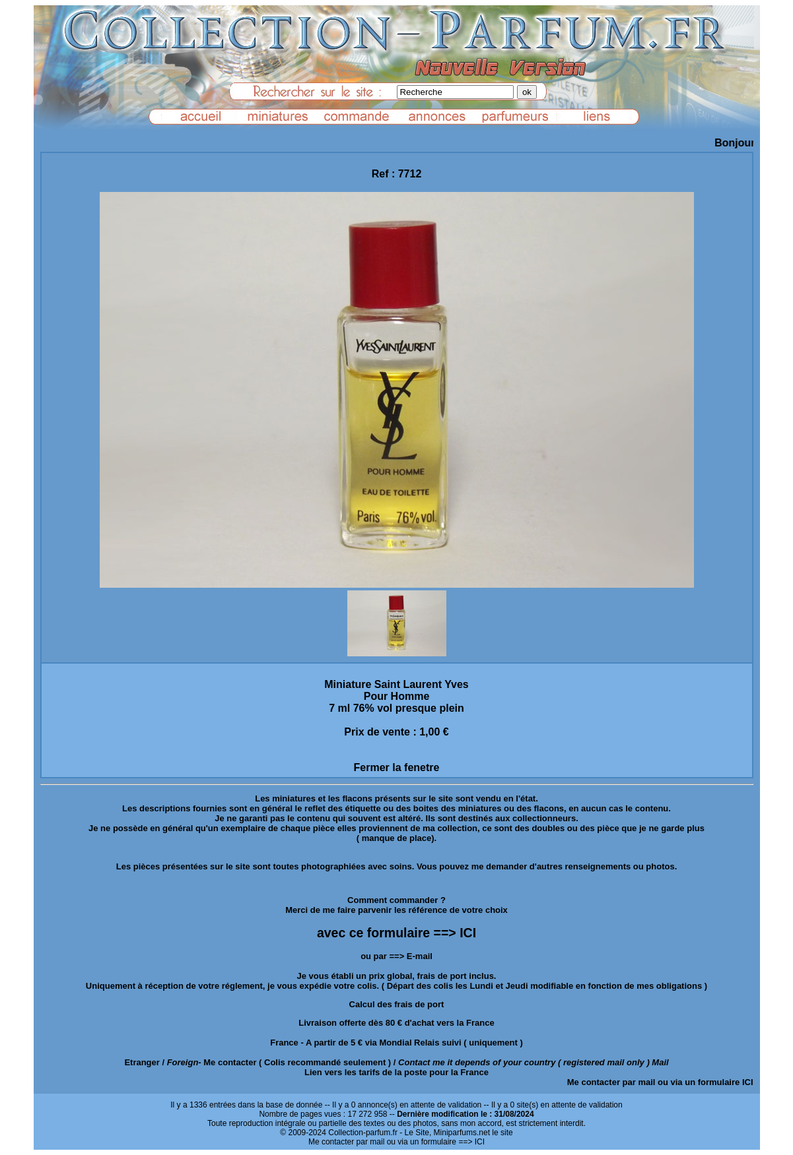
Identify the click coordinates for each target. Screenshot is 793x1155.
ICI (747, 1082)
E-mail (419, 956)
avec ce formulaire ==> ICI (396, 932)
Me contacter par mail (611, 1082)
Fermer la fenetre (397, 767)
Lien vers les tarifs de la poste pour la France (396, 1072)
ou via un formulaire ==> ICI (436, 1141)
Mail (660, 1062)
